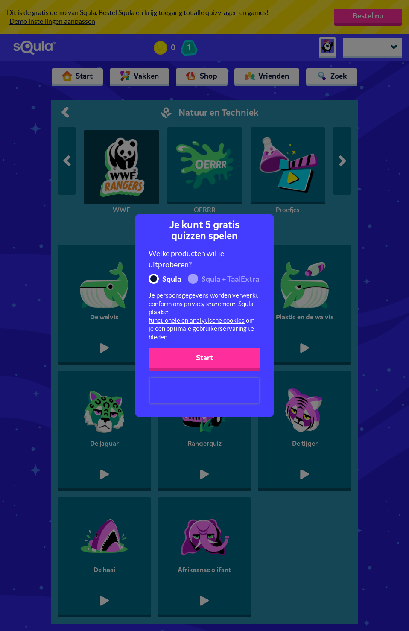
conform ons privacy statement (192, 303)
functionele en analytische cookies (197, 320)
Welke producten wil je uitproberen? (186, 259)
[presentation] (204, 390)
